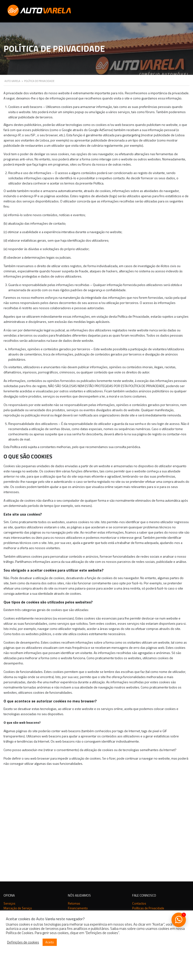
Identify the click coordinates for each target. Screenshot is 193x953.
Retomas (74, 791)
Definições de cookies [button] (23, 942)
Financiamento (78, 796)
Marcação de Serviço (18, 796)
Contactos (139, 791)
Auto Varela (22, 832)
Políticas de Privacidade (148, 796)
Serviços (9, 791)
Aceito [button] (49, 942)
